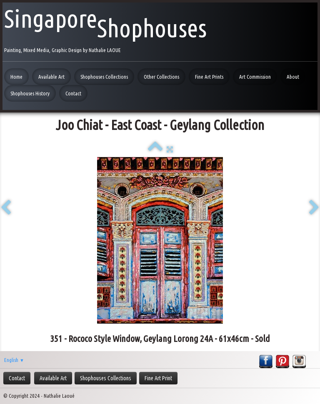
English (14, 360)
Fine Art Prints (209, 77)
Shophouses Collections (104, 77)
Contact (73, 93)
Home (16, 77)
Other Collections (161, 77)
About (293, 77)
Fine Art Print (158, 378)
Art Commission (255, 77)
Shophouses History (30, 93)
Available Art (51, 77)
